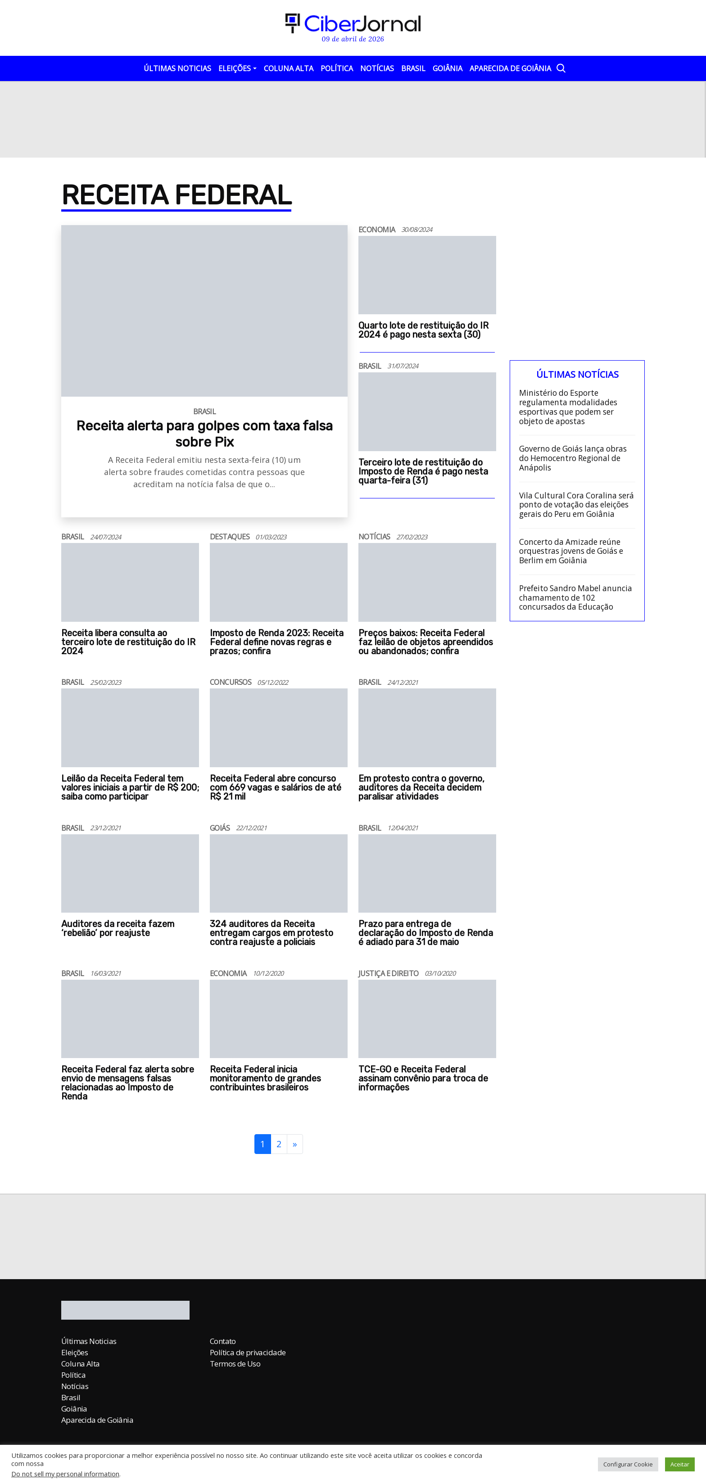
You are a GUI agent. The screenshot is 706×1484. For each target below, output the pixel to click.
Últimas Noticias (177, 68)
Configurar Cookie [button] (628, 1464)
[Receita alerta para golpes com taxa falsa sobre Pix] (204, 407)
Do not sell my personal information (65, 1473)
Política (337, 68)
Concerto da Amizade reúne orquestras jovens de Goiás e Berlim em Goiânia (571, 552)
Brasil (413, 68)
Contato (223, 1341)
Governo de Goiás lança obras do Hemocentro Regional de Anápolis (573, 458)
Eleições (234, 68)
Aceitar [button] (679, 1464)
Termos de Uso (235, 1363)
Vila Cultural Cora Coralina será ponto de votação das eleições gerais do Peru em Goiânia (576, 505)
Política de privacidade (247, 1352)
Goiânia (447, 68)
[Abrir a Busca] (560, 67)
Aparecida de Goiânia (510, 68)
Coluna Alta (288, 68)
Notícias (377, 68)
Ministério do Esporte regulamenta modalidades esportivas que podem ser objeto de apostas (568, 407)
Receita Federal (176, 195)
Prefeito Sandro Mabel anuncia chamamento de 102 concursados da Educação (575, 598)
